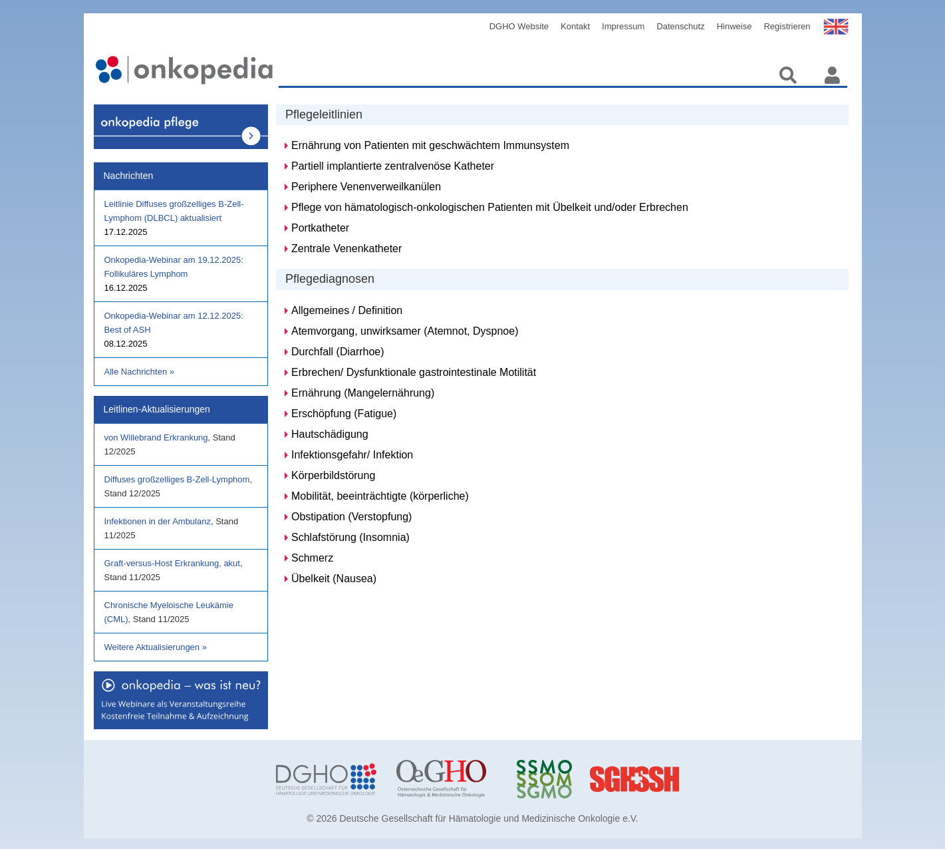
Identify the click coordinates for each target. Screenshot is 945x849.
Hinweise (734, 26)
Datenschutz (680, 26)
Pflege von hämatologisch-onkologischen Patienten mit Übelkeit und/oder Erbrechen (489, 207)
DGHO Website (519, 26)
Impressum (623, 26)
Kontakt (575, 26)
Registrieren (786, 26)
